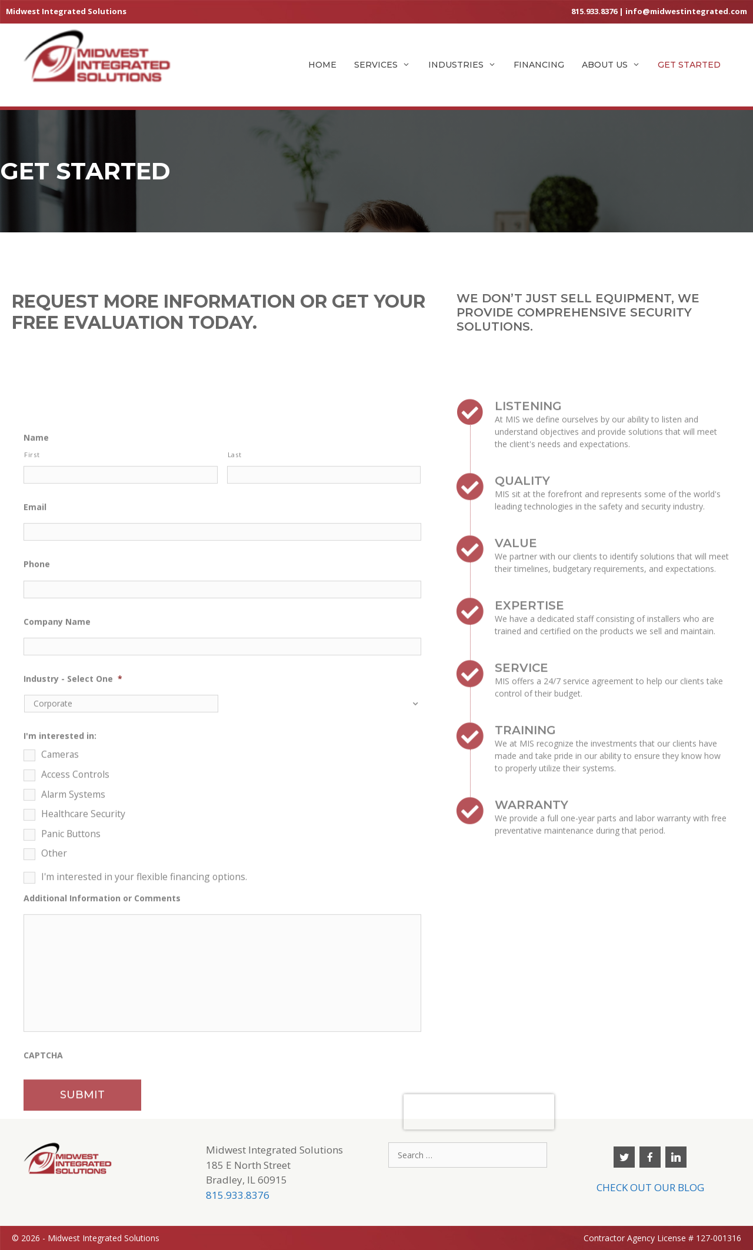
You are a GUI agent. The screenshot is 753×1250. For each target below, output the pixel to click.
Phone (37, 687)
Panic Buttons (71, 957)
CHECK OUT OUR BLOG (650, 1187)
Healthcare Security (83, 938)
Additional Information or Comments (102, 1021)
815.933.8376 (594, 11)
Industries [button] (466, 65)
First (31, 577)
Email (35, 630)
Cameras (60, 878)
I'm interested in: (60, 859)
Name (36, 560)
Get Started (689, 64)
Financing (539, 64)
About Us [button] (615, 65)
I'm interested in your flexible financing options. (144, 1000)
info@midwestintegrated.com (686, 11)
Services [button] (386, 65)
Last (235, 577)
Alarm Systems (73, 918)
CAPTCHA (43, 1178)
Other (54, 977)
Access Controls (75, 898)
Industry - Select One (73, 802)
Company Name (57, 744)
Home (322, 64)
